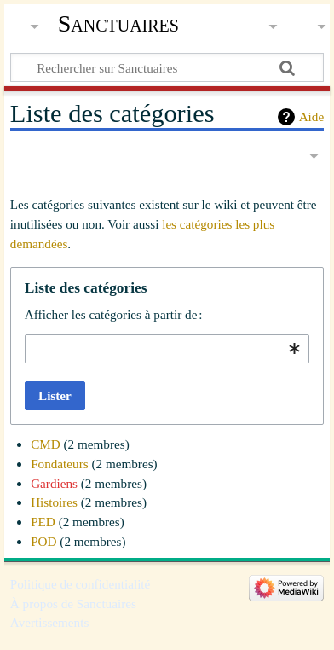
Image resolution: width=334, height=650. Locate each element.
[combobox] (167, 348)
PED (43, 521)
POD (43, 541)
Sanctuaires (118, 23)
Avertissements (49, 622)
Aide (312, 116)
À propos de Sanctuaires (73, 603)
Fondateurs (60, 463)
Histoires (54, 502)
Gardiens (54, 483)
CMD (45, 444)
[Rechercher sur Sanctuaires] (167, 67)
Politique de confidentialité (80, 584)
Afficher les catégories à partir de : (114, 314)
